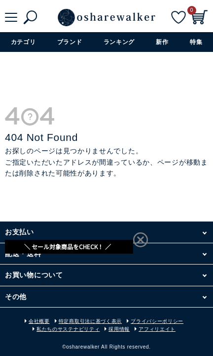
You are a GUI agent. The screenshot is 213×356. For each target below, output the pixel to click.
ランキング (119, 42)
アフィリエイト (157, 329)
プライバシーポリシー (157, 321)
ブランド (69, 42)
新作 (162, 42)
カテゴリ (23, 42)
